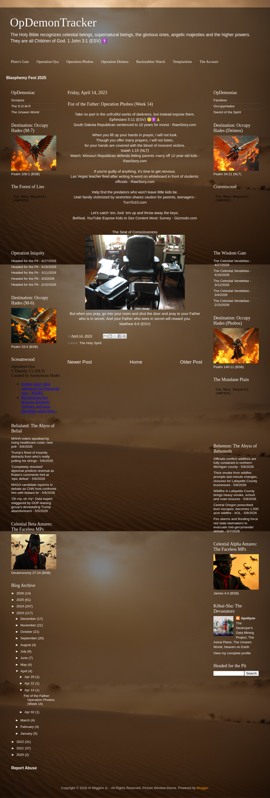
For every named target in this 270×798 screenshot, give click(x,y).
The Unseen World (25, 112)
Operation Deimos (115, 62)
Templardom (182, 62)
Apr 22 (29, 683)
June (24, 658)
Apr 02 (29, 712)
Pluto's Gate (20, 62)
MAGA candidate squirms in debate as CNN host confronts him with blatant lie (33, 489)
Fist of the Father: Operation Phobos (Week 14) (39, 700)
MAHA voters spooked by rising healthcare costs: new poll (32, 442)
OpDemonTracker (53, 22)
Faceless (220, 100)
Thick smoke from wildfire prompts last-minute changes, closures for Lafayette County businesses (235, 479)
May (24, 664)
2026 (20, 593)
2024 (20, 606)
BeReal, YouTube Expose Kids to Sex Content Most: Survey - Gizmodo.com (135, 218)
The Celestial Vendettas (231, 261)
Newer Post (80, 362)
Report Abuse (24, 768)
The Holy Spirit (90, 343)
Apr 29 (29, 677)
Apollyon (248, 618)
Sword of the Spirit (227, 112)
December (28, 619)
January (26, 733)
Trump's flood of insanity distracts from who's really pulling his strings (30, 456)
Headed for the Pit (24, 261)
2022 (20, 742)
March (25, 720)
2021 (20, 748)
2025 (20, 600)
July (23, 651)
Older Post (191, 362)
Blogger (202, 788)
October (26, 632)
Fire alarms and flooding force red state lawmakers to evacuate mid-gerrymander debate (235, 525)
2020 (20, 755)
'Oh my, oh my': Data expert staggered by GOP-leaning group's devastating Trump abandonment (31, 505)
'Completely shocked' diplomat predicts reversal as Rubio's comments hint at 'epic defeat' (32, 473)
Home (136, 362)
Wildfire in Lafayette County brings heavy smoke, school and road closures (234, 495)
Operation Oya (48, 62)
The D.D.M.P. (21, 106)
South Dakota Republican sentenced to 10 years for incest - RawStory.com (135, 125)
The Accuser (209, 62)
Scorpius (17, 100)
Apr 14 (29, 690)
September (29, 638)
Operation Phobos (80, 62)
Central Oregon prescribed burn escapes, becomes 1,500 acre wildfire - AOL (236, 509)
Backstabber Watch (150, 62)
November (28, 625)
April (24, 671)
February (27, 727)
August (26, 645)
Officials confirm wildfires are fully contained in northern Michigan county (234, 463)
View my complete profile (232, 653)
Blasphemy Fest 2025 (26, 78)
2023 (20, 613)
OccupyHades (224, 106)
